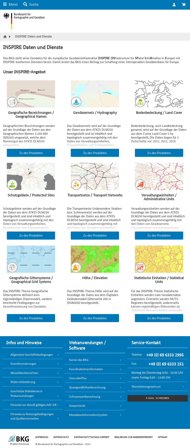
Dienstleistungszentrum (146, 386)
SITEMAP (162, 437)
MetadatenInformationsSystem (88, 415)
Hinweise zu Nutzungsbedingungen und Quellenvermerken (31, 416)
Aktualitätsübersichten (24, 373)
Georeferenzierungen (23, 363)
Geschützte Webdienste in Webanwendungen (26, 393)
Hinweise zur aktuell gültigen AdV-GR (33, 405)
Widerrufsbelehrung (22, 382)
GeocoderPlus (78, 378)
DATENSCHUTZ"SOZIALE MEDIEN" (91, 437)
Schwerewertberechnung (84, 396)
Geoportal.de (77, 405)
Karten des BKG (78, 360)
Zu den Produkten (31, 153)
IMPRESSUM (41, 437)
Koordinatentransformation (86, 369)
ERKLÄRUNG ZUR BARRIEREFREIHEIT (133, 437)
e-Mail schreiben (157, 398)
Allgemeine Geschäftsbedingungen (31, 354)
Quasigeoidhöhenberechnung (87, 387)
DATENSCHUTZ (61, 437)
